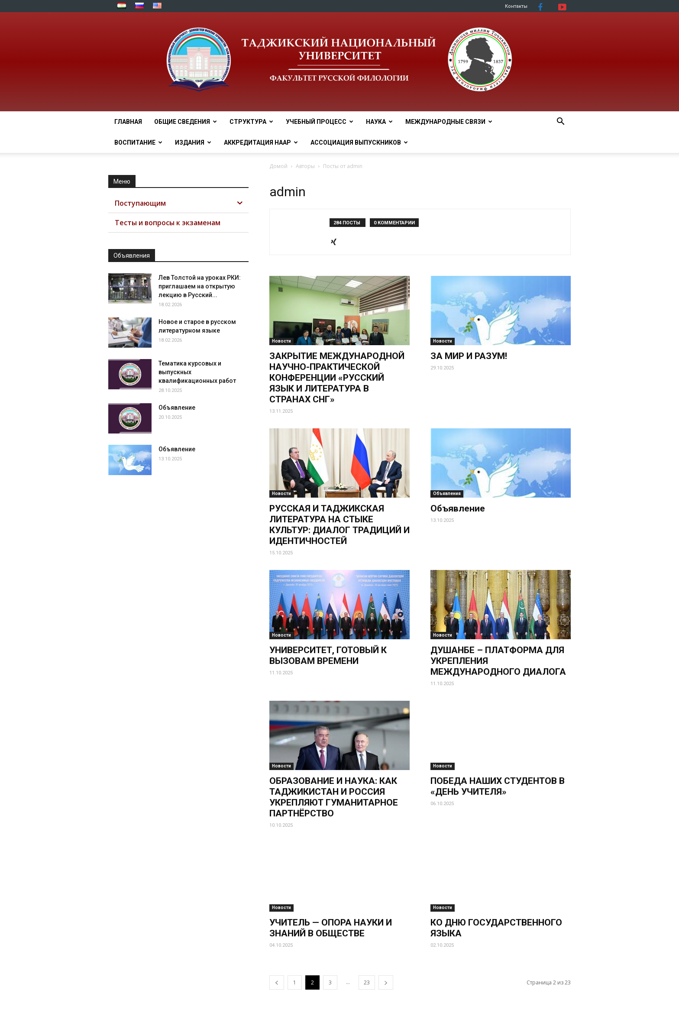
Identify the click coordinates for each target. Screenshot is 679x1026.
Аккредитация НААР (261, 142)
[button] (560, 122)
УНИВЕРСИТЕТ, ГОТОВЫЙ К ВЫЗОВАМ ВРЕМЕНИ (328, 655)
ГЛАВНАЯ (128, 121)
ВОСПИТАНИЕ (138, 142)
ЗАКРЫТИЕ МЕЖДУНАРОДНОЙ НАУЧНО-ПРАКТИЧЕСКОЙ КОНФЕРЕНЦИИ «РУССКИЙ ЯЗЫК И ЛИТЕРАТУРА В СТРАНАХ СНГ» (336, 378)
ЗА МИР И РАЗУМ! (468, 356)
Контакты (516, 6)
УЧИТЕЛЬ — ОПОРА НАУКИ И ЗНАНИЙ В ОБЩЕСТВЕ (330, 928)
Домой (278, 166)
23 (367, 982)
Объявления (447, 493)
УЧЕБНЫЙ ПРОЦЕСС (319, 121)
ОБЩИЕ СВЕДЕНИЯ (185, 121)
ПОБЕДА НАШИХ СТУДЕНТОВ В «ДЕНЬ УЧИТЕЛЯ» (497, 786)
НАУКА (379, 121)
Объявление (457, 508)
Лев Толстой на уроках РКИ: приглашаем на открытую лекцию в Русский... (199, 286)
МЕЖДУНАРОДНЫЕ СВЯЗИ (448, 121)
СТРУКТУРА (251, 121)
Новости (281, 341)
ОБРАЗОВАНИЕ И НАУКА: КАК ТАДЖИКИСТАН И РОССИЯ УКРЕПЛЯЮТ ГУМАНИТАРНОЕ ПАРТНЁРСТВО (333, 797)
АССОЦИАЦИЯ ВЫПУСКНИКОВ (359, 142)
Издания (193, 142)
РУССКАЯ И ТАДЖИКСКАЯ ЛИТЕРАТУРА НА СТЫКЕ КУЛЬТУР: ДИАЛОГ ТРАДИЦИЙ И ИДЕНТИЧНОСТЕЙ (339, 524)
